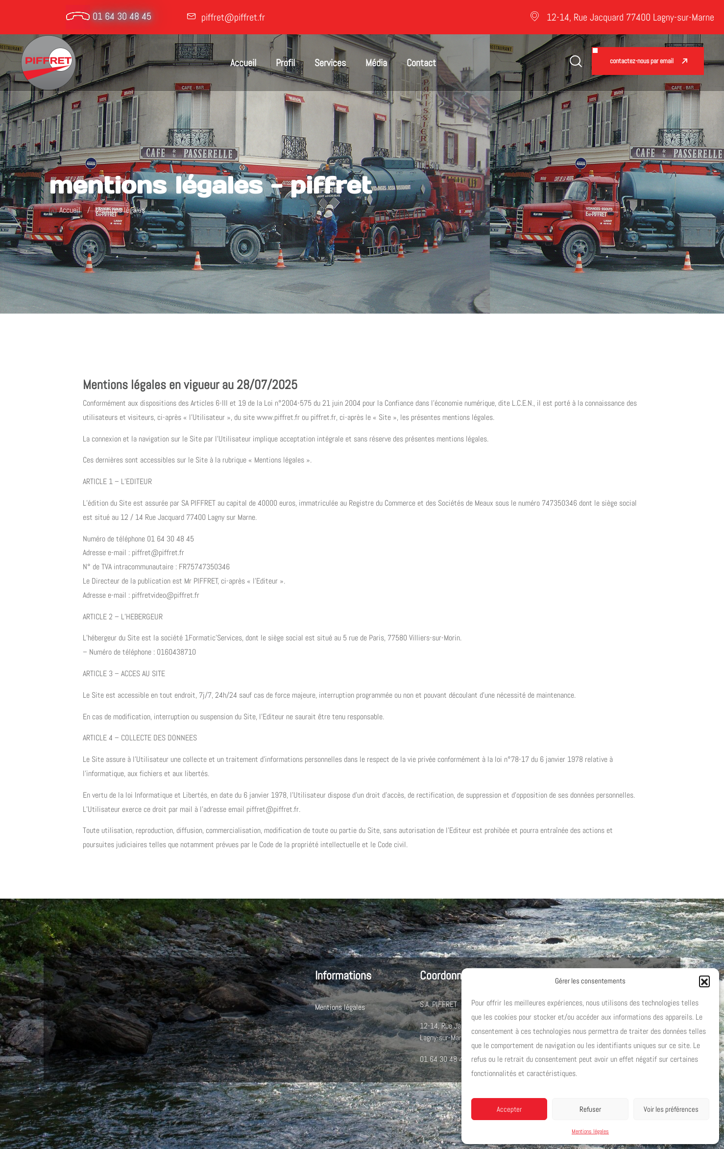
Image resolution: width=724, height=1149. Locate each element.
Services (330, 62)
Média (376, 62)
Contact (421, 62)
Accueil (243, 62)
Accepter (509, 1109)
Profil (285, 62)
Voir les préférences (671, 1109)
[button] (704, 981)
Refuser (590, 1109)
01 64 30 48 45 (122, 16)
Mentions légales (590, 1131)
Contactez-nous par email (642, 60)
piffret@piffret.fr (233, 17)
